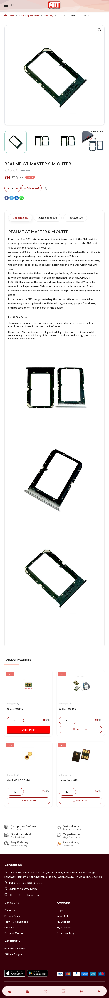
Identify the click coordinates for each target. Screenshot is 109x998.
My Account (64, 927)
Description (20, 217)
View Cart (62, 916)
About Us (9, 910)
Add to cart (31, 188)
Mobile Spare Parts (29, 15)
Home (9, 15)
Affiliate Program (14, 954)
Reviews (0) (75, 217)
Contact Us (11, 927)
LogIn (60, 910)
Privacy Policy (12, 916)
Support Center (13, 933)
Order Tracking (65, 933)
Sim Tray (49, 15)
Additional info (47, 217)
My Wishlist (63, 921)
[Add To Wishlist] (46, 188)
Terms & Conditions (16, 921)
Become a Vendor (14, 948)
